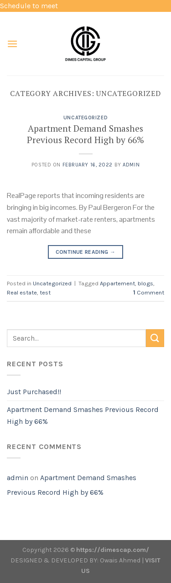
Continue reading (86, 252)
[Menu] (12, 43)
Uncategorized (85, 118)
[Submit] (155, 338)
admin (131, 165)
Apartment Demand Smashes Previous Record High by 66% (85, 134)
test (45, 292)
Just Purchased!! (34, 391)
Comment (148, 292)
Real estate (22, 292)
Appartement (117, 283)
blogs (145, 283)
